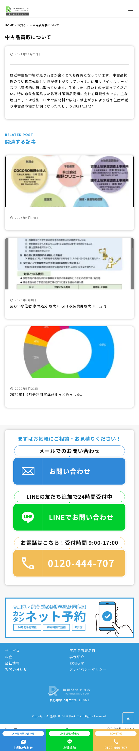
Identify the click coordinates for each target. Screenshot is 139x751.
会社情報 (12, 663)
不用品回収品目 (82, 650)
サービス (12, 650)
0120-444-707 (116, 740)
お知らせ (77, 663)
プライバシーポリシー (88, 669)
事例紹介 (77, 656)
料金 (8, 656)
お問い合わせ (16, 669)
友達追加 (69, 740)
